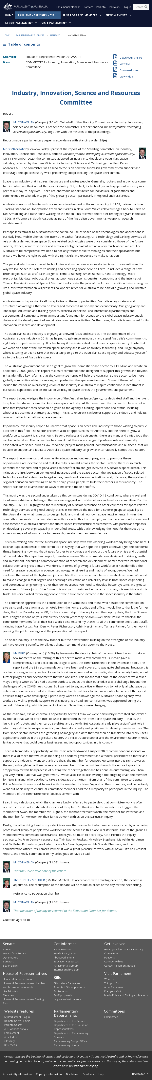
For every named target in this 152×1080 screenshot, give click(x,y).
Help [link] (101, 1074)
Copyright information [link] (49, 1074)
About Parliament (19, 23)
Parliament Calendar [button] (68, 7)
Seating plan (10, 966)
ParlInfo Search (13, 1025)
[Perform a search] (146, 7)
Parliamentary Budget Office (70, 1041)
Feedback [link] (88, 1074)
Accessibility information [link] (17, 1074)
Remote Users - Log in (17, 1021)
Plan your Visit (112, 991)
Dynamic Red (10, 958)
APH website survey (16, 1029)
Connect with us (113, 962)
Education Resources (66, 962)
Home (9, 15)
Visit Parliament (54, 23)
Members (8, 995)
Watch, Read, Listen (65, 954)
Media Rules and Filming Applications (126, 995)
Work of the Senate (14, 954)
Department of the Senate (69, 1021)
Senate (7, 950)
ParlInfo (101, 7)
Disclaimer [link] (72, 1074)
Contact (88, 7)
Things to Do (111, 983)
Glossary (9, 1041)
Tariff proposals (63, 995)
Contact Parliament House (119, 966)
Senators (8, 962)
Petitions (109, 958)
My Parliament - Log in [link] (17, 1017)
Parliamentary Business (36, 15)
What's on (110, 979)
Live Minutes (10, 991)
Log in (127, 7)
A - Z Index (10, 1037)
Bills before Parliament (67, 983)
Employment (11, 1033)
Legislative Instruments (67, 999)
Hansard (55, 35)
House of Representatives (18, 979)
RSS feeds (10, 1045)
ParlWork (114, 7)
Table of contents (21, 44)
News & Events (116, 15)
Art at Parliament (114, 987)
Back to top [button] (140, 1074)
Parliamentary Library (66, 966)
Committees (111, 1017)
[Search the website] (141, 7)
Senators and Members (80, 15)
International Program (66, 970)
